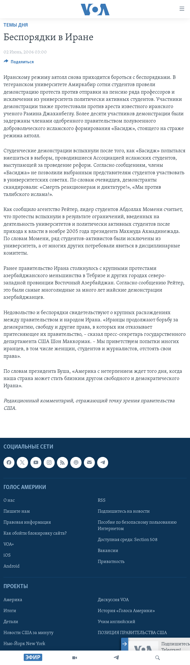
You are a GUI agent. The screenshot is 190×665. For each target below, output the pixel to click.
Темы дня (15, 25)
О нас (9, 500)
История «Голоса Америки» (126, 610)
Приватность (111, 562)
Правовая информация (27, 522)
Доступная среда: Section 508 (128, 540)
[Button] (19, 63)
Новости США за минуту (28, 633)
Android (11, 566)
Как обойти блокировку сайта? (35, 533)
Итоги (9, 610)
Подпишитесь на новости (124, 511)
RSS (102, 500)
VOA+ (8, 544)
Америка (12, 599)
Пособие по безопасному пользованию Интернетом (137, 525)
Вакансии (108, 551)
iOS (7, 555)
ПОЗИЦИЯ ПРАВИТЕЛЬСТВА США (132, 633)
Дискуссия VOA (113, 599)
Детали (10, 621)
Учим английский (116, 621)
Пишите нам (16, 511)
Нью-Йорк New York (24, 644)
